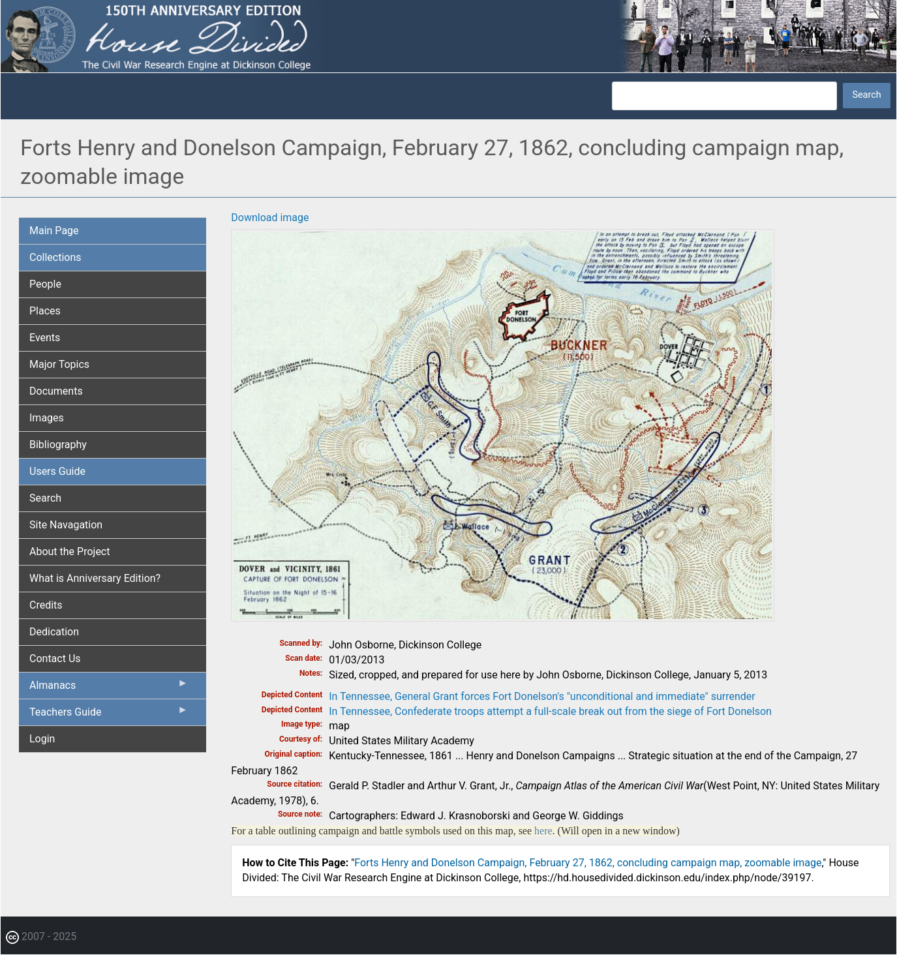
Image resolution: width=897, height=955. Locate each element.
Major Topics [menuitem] (59, 364)
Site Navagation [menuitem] (65, 525)
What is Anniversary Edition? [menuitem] (94, 578)
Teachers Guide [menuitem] (108, 715)
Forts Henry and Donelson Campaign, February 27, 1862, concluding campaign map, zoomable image (587, 862)
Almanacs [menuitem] (108, 688)
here (543, 830)
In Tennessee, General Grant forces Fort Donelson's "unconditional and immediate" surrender (542, 696)
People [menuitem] (45, 284)
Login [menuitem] (42, 739)
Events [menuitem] (44, 337)
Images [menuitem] (46, 418)
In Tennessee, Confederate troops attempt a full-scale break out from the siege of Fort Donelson (550, 711)
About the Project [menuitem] (69, 551)
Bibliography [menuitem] (58, 444)
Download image (270, 217)
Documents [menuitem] (56, 391)
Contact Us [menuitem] (55, 658)
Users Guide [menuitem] (57, 471)
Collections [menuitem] (55, 257)
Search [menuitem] (45, 498)
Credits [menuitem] (46, 605)
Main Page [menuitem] (54, 230)
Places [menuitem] (45, 311)
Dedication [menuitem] (54, 632)
